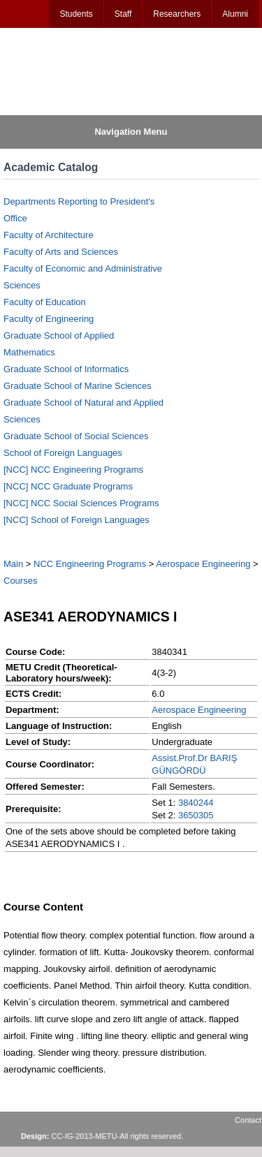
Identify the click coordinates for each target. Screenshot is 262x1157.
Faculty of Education (44, 302)
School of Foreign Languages (62, 453)
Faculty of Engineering (48, 319)
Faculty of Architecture (48, 235)
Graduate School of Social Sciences (75, 436)
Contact (248, 1120)
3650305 (196, 815)
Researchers (177, 14)
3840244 (196, 802)
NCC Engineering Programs (90, 564)
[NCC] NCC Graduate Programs (68, 486)
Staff (123, 14)
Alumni (235, 14)
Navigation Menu (130, 131)
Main (13, 564)
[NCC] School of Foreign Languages (76, 520)
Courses (20, 580)
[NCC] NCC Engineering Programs (73, 469)
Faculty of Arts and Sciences (60, 251)
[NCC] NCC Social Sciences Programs (81, 503)
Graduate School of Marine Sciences (77, 386)
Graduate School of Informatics (66, 369)
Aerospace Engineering (203, 564)
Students (75, 14)
